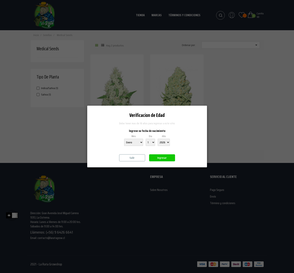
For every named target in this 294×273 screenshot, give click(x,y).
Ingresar (162, 158)
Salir (132, 158)
